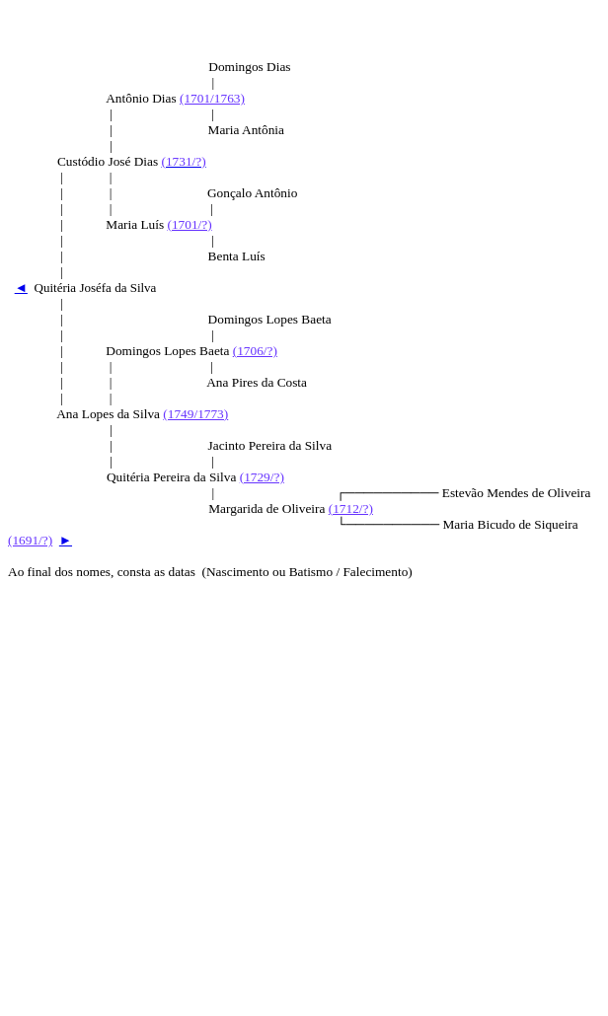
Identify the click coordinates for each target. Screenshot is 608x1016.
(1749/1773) (195, 413)
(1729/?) (262, 477)
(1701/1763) (212, 98)
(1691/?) (30, 540)
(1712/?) (351, 508)
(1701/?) (189, 224)
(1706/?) (255, 350)
